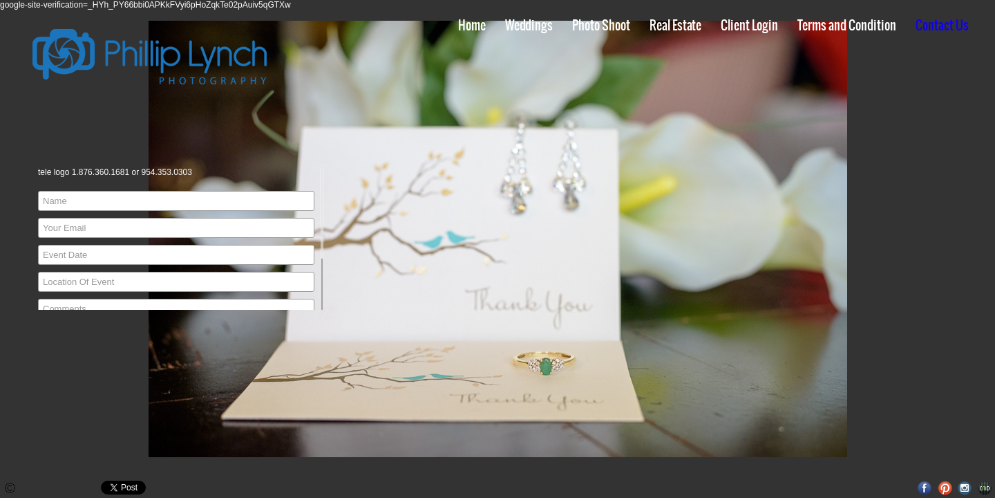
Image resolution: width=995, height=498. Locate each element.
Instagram (965, 488)
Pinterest (945, 488)
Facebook (925, 488)
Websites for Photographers (985, 488)
